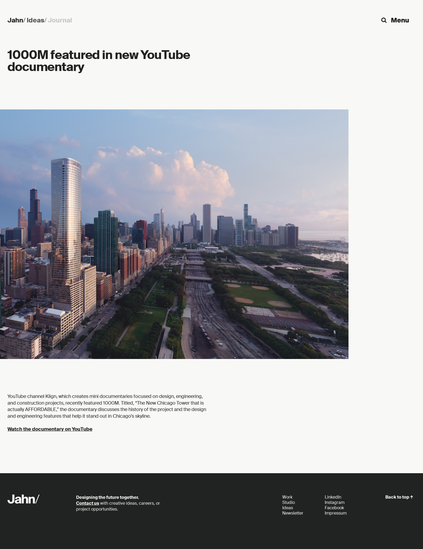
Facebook (334, 508)
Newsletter (292, 513)
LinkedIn (333, 497)
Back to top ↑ (399, 497)
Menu (400, 20)
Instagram (334, 502)
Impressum (336, 513)
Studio (288, 502)
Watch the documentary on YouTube (49, 429)
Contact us (87, 503)
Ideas (37, 20)
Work (287, 497)
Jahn (17, 20)
